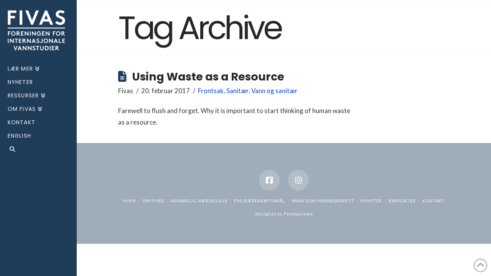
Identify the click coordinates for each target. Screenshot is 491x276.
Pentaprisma (298, 213)
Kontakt (433, 200)
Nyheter (371, 200)
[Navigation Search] (38, 150)
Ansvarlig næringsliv (199, 200)
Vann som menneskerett (323, 200)
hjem (129, 200)
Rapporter (402, 200)
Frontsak (211, 91)
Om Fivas (153, 200)
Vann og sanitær (274, 91)
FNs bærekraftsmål (259, 200)
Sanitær (237, 91)
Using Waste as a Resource (208, 76)
